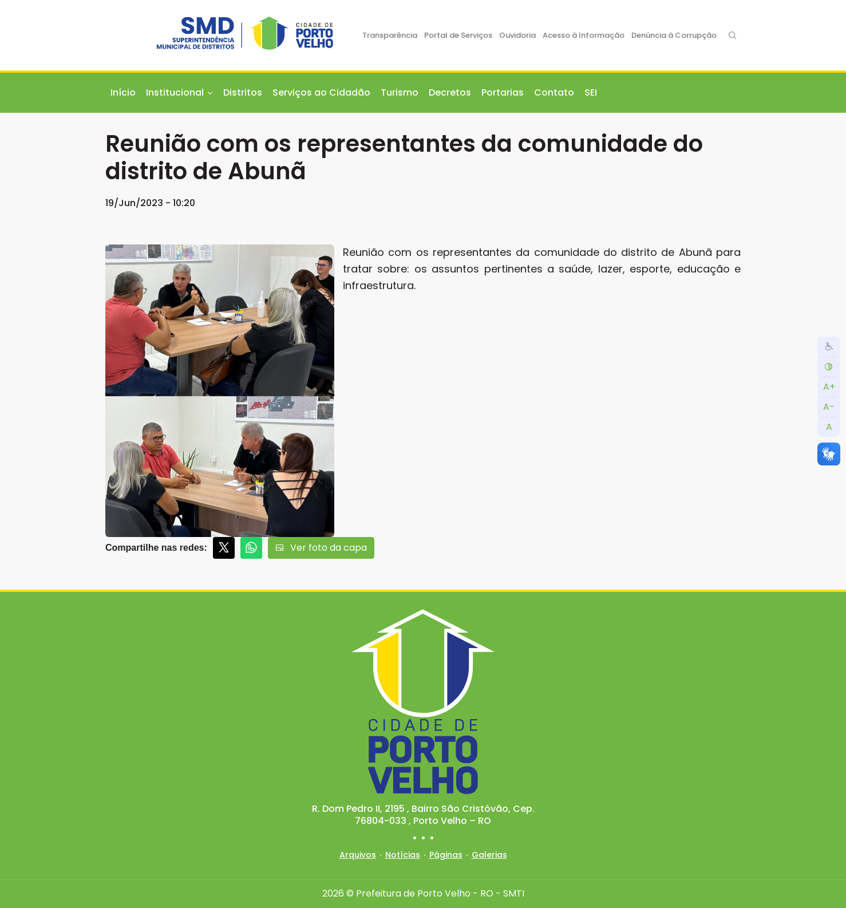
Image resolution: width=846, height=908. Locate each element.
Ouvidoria (517, 35)
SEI (590, 92)
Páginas (445, 854)
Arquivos (357, 854)
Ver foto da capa (321, 547)
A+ (829, 386)
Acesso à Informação (583, 35)
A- (829, 406)
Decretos (450, 92)
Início (123, 92)
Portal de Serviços (458, 35)
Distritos (242, 92)
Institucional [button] (175, 92)
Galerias (489, 854)
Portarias (502, 92)
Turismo (399, 92)
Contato (554, 92)
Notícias (402, 854)
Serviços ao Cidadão (321, 92)
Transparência (389, 35)
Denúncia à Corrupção (674, 35)
